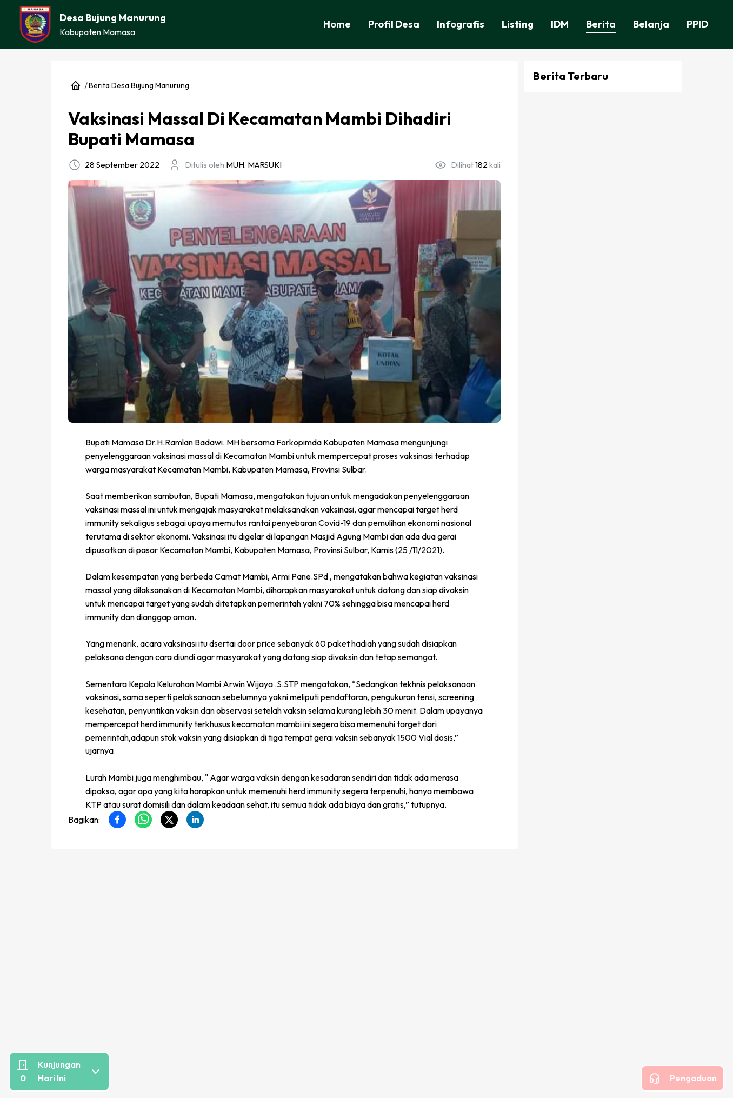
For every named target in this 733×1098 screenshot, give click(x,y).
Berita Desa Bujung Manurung (134, 85)
